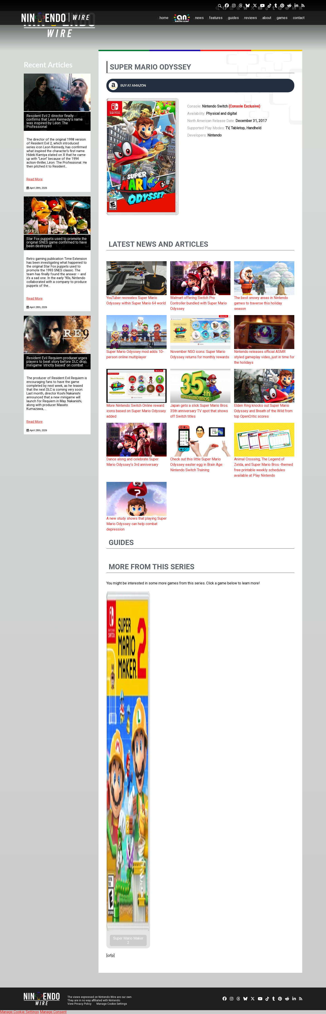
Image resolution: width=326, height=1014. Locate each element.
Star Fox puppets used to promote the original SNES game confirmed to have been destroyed (56, 242)
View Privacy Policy (79, 1003)
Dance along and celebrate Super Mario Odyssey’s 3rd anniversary (132, 462)
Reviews (250, 18)
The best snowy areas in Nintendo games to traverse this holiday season (261, 303)
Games (282, 18)
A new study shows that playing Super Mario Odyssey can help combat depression (136, 523)
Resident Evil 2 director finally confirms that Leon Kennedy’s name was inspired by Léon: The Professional (54, 121)
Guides (233, 18)
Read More (34, 179)
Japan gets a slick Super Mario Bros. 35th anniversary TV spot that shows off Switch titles (199, 411)
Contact (298, 18)
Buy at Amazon (127, 85)
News (199, 18)
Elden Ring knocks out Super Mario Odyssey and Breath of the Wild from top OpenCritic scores (263, 411)
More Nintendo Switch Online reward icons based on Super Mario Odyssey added (136, 411)
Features (216, 18)
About (266, 18)
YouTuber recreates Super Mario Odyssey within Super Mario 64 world (136, 300)
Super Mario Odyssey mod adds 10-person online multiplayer (135, 354)
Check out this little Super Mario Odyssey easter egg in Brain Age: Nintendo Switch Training (196, 464)
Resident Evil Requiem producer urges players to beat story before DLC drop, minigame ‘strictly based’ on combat (56, 361)
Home (164, 18)
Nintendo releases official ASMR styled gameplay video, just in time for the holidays (264, 357)
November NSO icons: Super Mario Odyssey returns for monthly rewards (199, 354)
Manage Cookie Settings (112, 1003)
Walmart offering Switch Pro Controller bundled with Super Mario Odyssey (198, 303)
